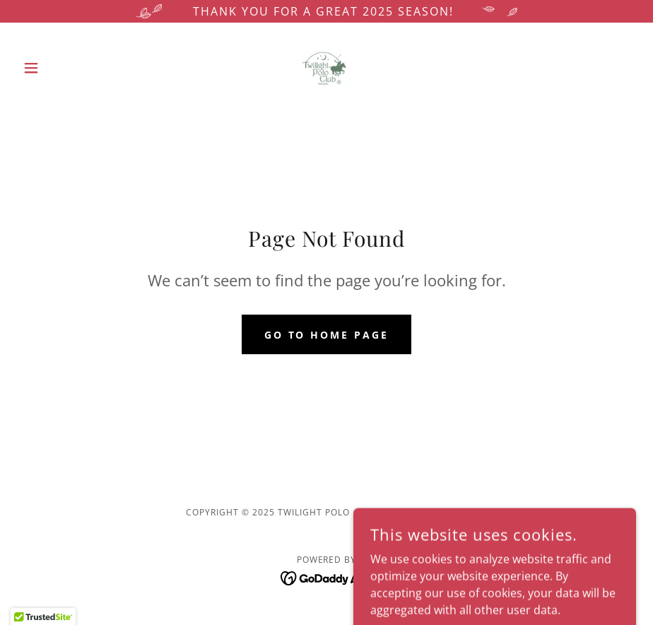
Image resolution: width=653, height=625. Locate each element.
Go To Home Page (326, 334)
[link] (326, 68)
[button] (63, 68)
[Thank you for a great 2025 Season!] (326, 11)
